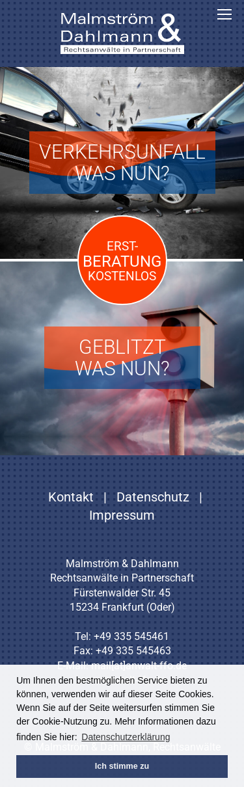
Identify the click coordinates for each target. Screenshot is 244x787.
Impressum (122, 515)
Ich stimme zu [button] (122, 766)
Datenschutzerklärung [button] (125, 737)
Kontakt (71, 497)
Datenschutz (152, 497)
